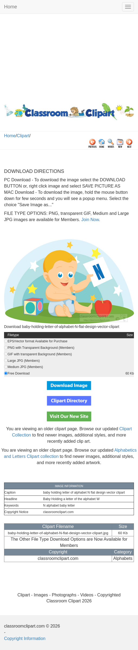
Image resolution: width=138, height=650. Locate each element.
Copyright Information (24, 638)
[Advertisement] (69, 57)
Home (10, 6)
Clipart (23, 135)
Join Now (89, 219)
